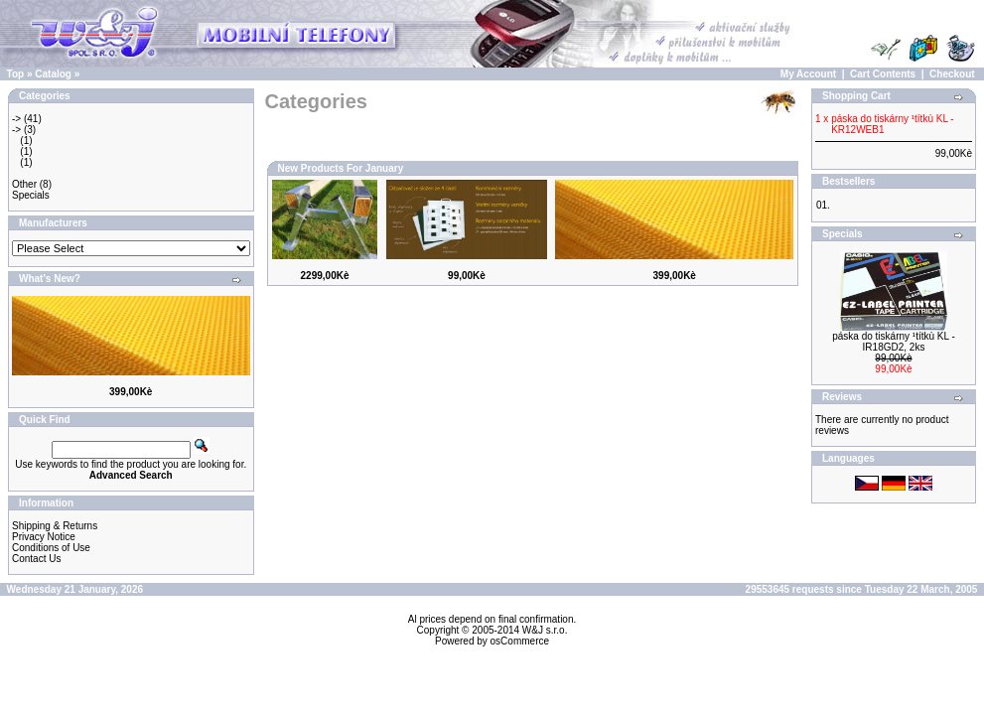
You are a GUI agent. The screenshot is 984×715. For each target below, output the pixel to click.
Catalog (53, 74)
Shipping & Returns (54, 525)
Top (16, 74)
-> (16, 118)
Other (24, 184)
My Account (808, 74)
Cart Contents (882, 74)
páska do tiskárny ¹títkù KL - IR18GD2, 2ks (893, 342)
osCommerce (520, 641)
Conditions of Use (51, 547)
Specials (31, 195)
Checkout (952, 74)
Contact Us (36, 558)
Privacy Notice (43, 536)
